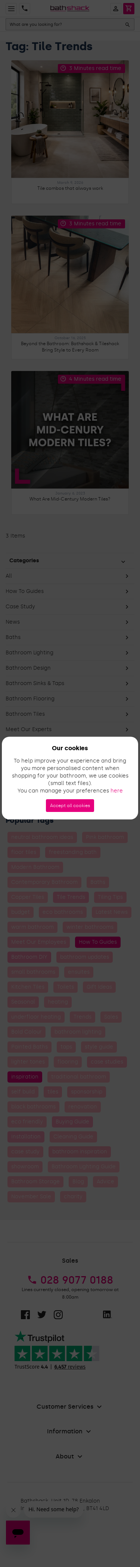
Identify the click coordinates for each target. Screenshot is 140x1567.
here (117, 791)
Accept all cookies (70, 805)
